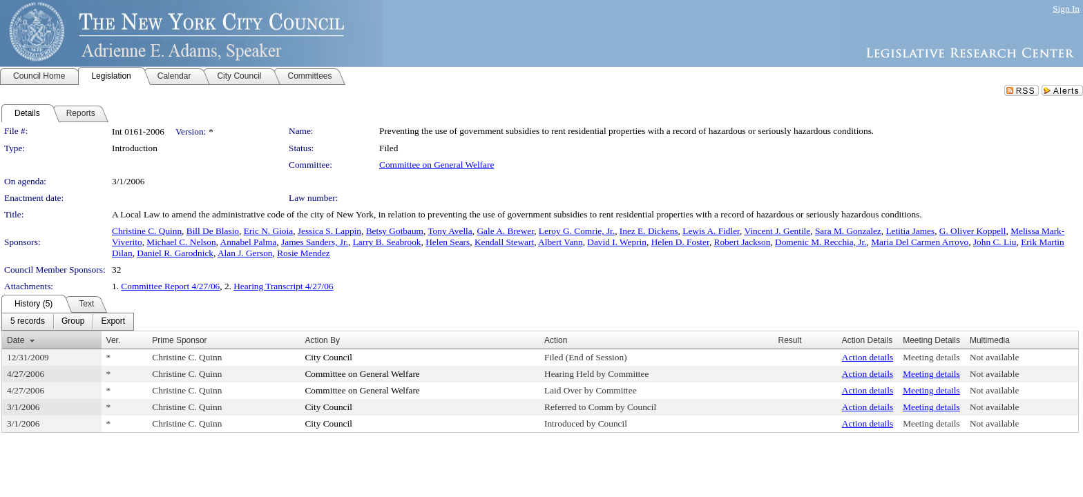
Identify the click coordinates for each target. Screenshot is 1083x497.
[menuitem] (27, 321)
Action (555, 340)
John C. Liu (995, 242)
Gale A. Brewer (505, 231)
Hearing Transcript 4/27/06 (283, 286)
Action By (322, 340)
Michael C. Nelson (180, 242)
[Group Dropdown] (73, 321)
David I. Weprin (616, 242)
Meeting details (931, 357)
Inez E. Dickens (649, 231)
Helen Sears (447, 242)
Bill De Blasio (212, 231)
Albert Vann (560, 242)
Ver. (113, 340)
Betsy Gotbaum (394, 231)
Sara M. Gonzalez (848, 231)
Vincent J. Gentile (777, 231)
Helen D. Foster (680, 242)
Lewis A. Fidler (711, 231)
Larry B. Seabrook (387, 242)
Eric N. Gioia (268, 231)
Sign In (1066, 8)
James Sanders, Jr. (314, 242)
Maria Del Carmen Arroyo (919, 242)
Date (15, 340)
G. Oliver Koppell (972, 231)
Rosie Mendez (303, 253)
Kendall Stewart (504, 242)
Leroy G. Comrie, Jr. (577, 231)
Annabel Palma (248, 242)
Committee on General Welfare (436, 164)
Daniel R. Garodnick (175, 253)
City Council (328, 357)
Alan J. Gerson (245, 253)
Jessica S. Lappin (329, 231)
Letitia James (910, 231)
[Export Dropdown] (113, 321)
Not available (994, 357)
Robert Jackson (742, 242)
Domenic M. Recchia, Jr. (821, 242)
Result (790, 340)
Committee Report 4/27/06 (170, 286)
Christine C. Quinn (147, 231)
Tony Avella (450, 231)
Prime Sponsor (179, 340)
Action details (867, 357)
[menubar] (67, 322)
